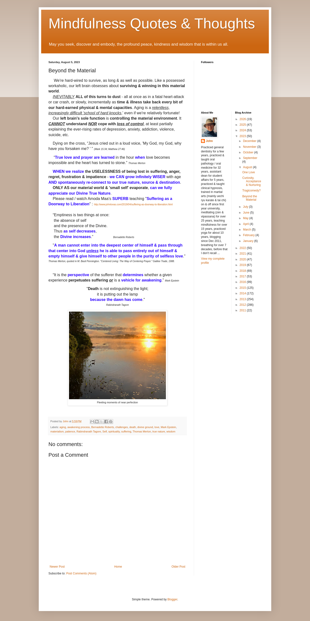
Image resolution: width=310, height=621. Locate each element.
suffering (126, 431)
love (157, 427)
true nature (158, 431)
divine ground (145, 427)
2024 (243, 130)
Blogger (172, 599)
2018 (243, 271)
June (246, 212)
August (248, 167)
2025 (243, 124)
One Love (248, 172)
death (132, 427)
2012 (243, 304)
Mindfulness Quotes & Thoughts (151, 23)
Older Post (178, 566)
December (250, 141)
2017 (243, 276)
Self (104, 431)
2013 (243, 299)
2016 (243, 282)
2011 (243, 310)
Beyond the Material (249, 198)
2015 (243, 288)
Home (118, 566)
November (250, 147)
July (246, 206)
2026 (243, 119)
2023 (243, 136)
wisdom (170, 431)
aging (63, 427)
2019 (243, 265)
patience (70, 431)
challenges (121, 427)
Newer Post (57, 566)
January (248, 241)
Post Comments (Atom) (81, 573)
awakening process (78, 427)
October (248, 152)
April (246, 224)
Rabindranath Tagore (89, 431)
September (250, 158)
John (209, 141)
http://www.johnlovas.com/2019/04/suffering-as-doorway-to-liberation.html (133, 204)
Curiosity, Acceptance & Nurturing (251, 181)
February (249, 235)
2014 (243, 293)
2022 (243, 248)
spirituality (114, 431)
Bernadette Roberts (102, 427)
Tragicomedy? (251, 190)
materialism (57, 431)
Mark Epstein (168, 427)
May (246, 218)
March (247, 229)
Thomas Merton (142, 431)
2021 (243, 253)
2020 (243, 259)
